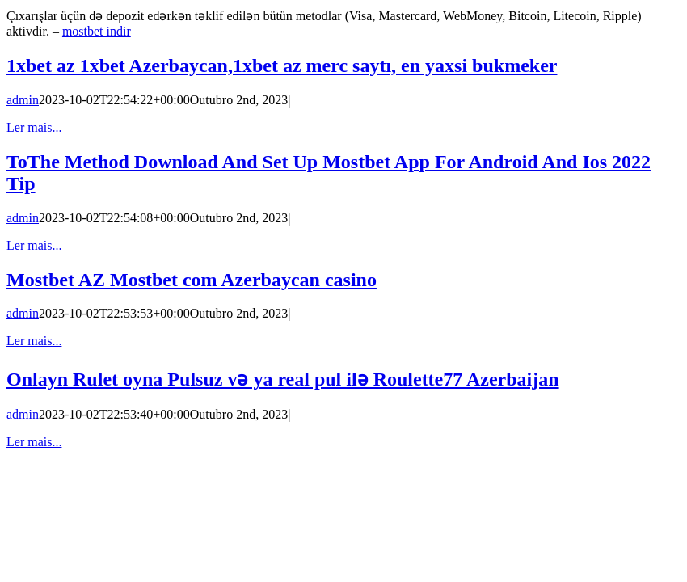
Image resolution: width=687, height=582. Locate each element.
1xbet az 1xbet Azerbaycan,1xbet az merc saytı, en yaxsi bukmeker (281, 65)
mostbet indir (96, 31)
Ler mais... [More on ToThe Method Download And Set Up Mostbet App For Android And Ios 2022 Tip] (33, 245)
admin (22, 100)
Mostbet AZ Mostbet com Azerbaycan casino (191, 279)
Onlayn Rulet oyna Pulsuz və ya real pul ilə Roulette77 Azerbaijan (282, 379)
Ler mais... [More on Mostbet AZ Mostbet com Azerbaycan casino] (33, 341)
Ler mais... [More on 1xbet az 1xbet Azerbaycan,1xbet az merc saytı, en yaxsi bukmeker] (33, 127)
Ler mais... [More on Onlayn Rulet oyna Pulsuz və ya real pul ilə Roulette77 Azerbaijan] (33, 442)
